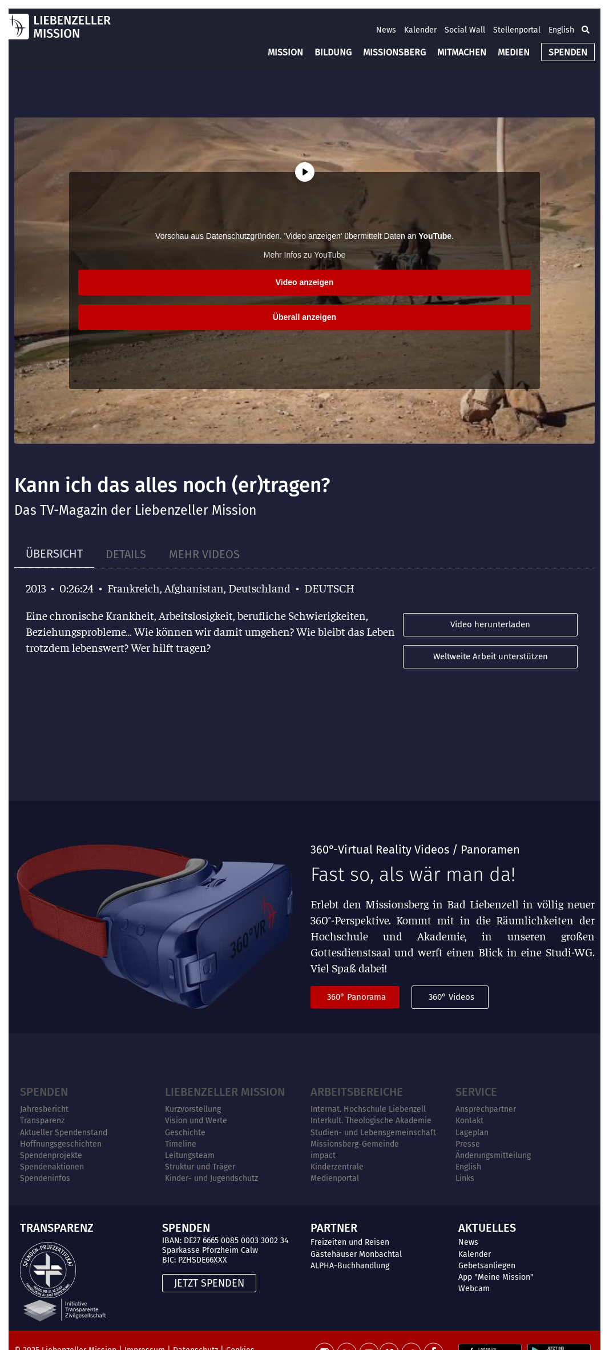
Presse (467, 1144)
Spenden (44, 1092)
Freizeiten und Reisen (349, 1242)
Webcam (474, 1288)
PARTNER (333, 1228)
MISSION (285, 52)
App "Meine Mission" (496, 1277)
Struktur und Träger (200, 1167)
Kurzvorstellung (193, 1109)
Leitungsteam (190, 1155)
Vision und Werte (196, 1120)
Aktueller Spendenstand (63, 1132)
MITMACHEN (461, 52)
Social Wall (465, 30)
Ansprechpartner (485, 1109)
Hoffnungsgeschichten (61, 1144)
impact (323, 1155)
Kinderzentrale (337, 1167)
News (386, 30)
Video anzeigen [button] (305, 282)
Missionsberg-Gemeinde (354, 1144)
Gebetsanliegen (486, 1266)
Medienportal (334, 1178)
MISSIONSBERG (394, 52)
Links (464, 1178)
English (561, 30)
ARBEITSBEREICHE (356, 1092)
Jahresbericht (44, 1109)
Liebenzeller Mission (225, 1092)
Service (476, 1092)
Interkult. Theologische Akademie (370, 1120)
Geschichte (185, 1132)
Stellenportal (517, 30)
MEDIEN (514, 52)
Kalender (420, 30)
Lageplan (472, 1132)
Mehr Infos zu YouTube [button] (304, 254)
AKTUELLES (487, 1228)
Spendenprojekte (51, 1155)
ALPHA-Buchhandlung (349, 1266)
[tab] (54, 554)
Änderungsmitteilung (493, 1155)
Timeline (180, 1144)
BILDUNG (333, 52)
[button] (585, 29)
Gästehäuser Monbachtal (356, 1254)
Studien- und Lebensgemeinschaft (373, 1132)
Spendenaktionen (52, 1167)
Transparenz (42, 1120)
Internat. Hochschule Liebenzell (368, 1109)
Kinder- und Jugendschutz (211, 1178)
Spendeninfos (45, 1178)
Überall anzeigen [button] (304, 317)
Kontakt (469, 1120)
